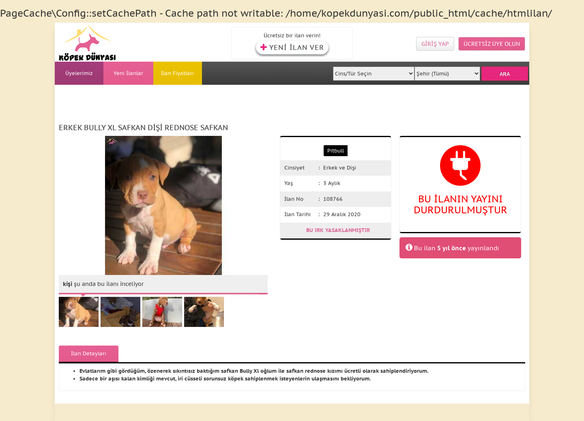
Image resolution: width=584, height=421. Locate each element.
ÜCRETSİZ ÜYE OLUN (492, 43)
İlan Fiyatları (177, 73)
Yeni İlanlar (128, 73)
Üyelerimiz (79, 73)
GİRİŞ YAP (435, 43)
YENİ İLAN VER (292, 47)
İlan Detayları (88, 353)
